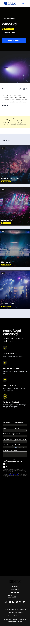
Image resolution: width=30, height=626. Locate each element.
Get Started (15, 592)
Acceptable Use (12, 613)
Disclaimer (23, 609)
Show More (5, 105)
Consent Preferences (15, 616)
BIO (3, 89)
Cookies (20, 613)
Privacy (11, 609)
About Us (15, 586)
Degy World (15, 589)
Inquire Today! (13, 40)
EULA (16, 609)
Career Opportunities (12, 596)
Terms (6, 609)
